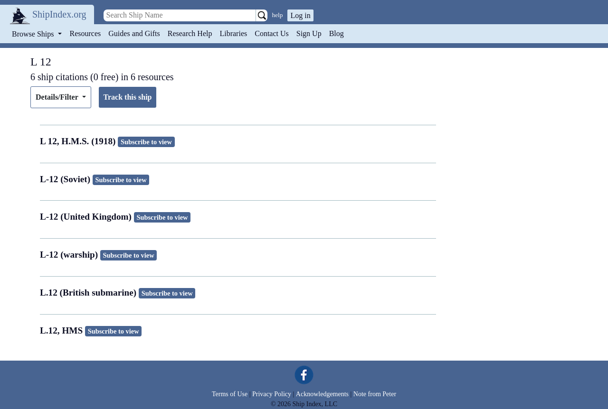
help (277, 15)
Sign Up (309, 33)
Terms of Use (229, 394)
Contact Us (272, 33)
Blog (336, 33)
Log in (300, 15)
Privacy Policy (271, 394)
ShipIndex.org (59, 14)
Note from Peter (374, 394)
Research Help (190, 33)
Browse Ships (34, 34)
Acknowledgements (322, 394)
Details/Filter (58, 97)
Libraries (233, 33)
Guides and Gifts (134, 33)
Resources (85, 33)
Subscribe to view (146, 142)
